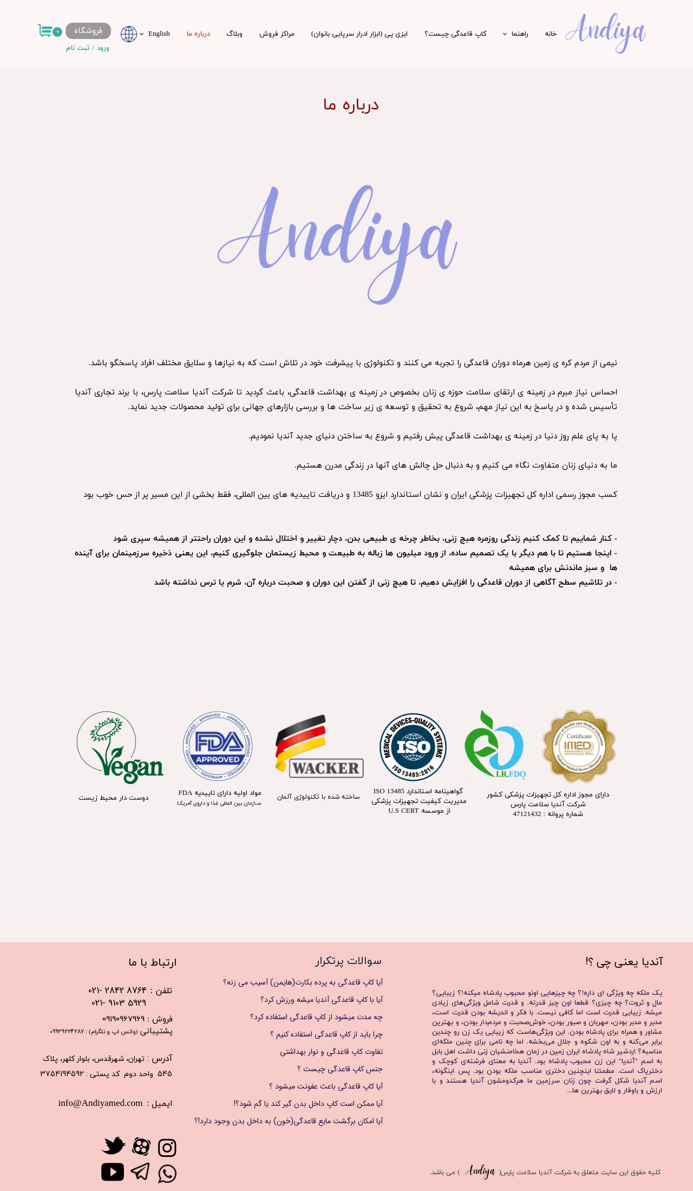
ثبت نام (77, 48)
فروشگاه (88, 31)
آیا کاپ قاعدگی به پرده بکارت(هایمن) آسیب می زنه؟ (303, 982)
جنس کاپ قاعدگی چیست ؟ (340, 1069)
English (159, 34)
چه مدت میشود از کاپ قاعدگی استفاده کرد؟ (316, 1017)
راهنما (520, 34)
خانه (551, 34)
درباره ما (198, 34)
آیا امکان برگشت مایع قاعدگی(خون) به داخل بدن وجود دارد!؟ (299, 1121)
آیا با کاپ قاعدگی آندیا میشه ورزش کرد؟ (321, 1000)
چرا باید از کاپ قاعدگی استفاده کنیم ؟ (326, 1034)
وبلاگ (234, 34)
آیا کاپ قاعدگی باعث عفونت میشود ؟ (326, 1086)
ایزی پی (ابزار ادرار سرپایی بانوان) (359, 34)
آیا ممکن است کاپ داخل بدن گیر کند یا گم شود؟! (308, 1104)
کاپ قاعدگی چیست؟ (455, 34)
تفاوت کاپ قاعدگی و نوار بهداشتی (331, 1052)
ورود (103, 48)
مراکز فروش (277, 34)
